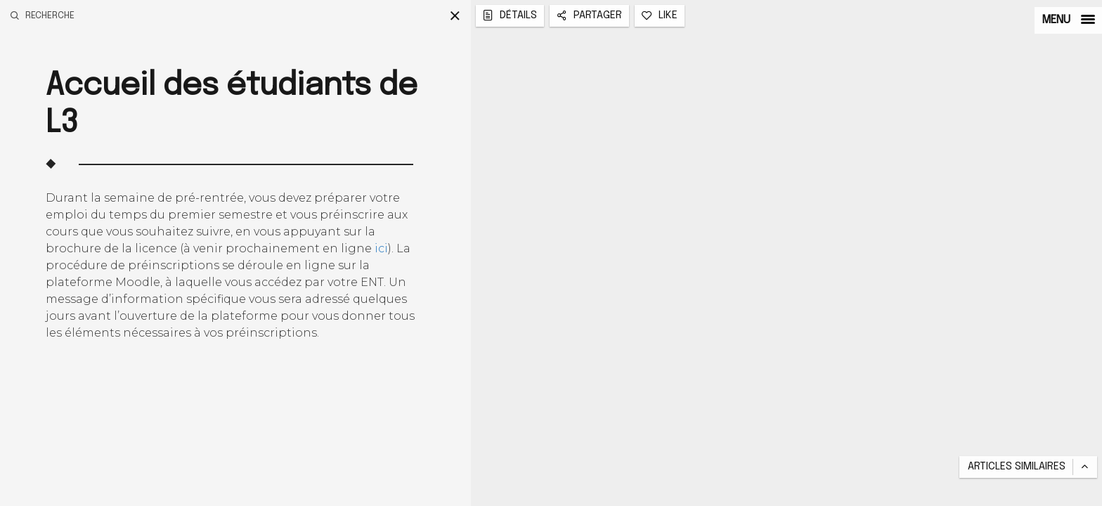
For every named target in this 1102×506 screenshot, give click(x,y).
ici (381, 248)
